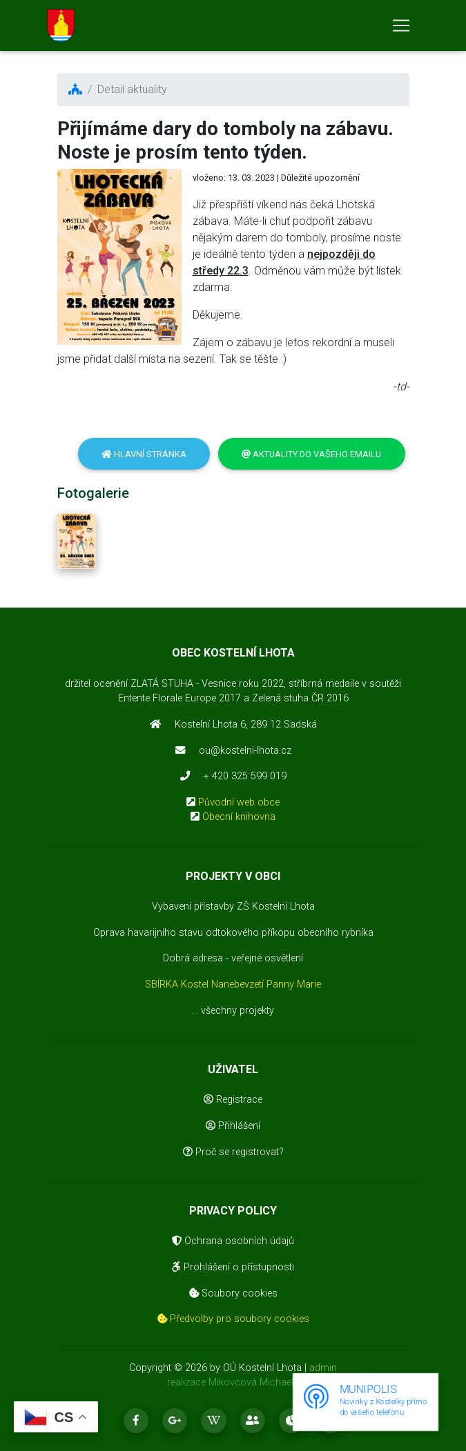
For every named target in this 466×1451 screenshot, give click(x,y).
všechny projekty (237, 1011)
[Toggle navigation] (401, 28)
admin (323, 1368)
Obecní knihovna (238, 817)
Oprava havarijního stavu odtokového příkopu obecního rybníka (233, 933)
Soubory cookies (233, 1293)
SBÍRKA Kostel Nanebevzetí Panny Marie (233, 984)
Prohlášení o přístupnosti (233, 1267)
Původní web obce (239, 802)
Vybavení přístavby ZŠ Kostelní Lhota (233, 906)
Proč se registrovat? (233, 1152)
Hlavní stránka (143, 454)
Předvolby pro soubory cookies (233, 1319)
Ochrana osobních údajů (233, 1241)
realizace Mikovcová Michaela (233, 1382)
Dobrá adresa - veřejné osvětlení (233, 958)
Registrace (233, 1099)
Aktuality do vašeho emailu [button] (311, 454)
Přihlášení (233, 1126)
